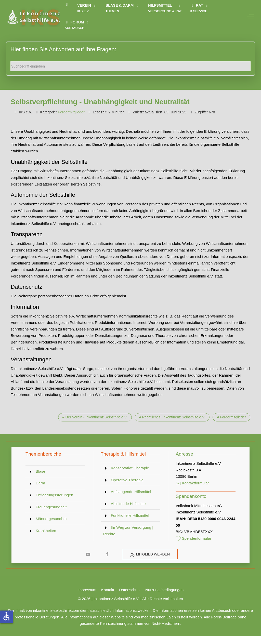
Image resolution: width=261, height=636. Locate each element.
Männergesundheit (52, 518)
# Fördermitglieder (231, 417)
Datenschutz (129, 590)
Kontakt (107, 590)
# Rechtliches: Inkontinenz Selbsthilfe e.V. (172, 417)
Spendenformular (193, 538)
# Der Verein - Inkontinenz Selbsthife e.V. (94, 417)
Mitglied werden (153, 554)
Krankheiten (46, 530)
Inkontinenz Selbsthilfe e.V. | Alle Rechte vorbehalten (138, 599)
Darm (40, 483)
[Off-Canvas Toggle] (250, 17)
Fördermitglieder (71, 112)
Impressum (86, 590)
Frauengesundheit (51, 507)
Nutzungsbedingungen (164, 590)
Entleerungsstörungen (54, 495)
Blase (40, 471)
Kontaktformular (192, 483)
